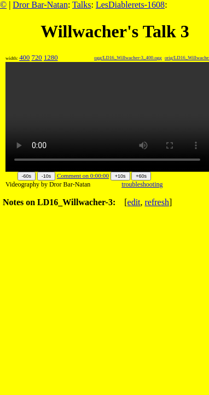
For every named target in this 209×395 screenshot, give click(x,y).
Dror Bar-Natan (40, 4)
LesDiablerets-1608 (130, 4)
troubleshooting (141, 184)
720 (37, 57)
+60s (141, 176)
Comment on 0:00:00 (83, 175)
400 (24, 57)
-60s (26, 176)
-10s (46, 176)
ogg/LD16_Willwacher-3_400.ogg (128, 57)
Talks (81, 4)
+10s (120, 176)
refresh (157, 202)
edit (134, 202)
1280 (51, 57)
